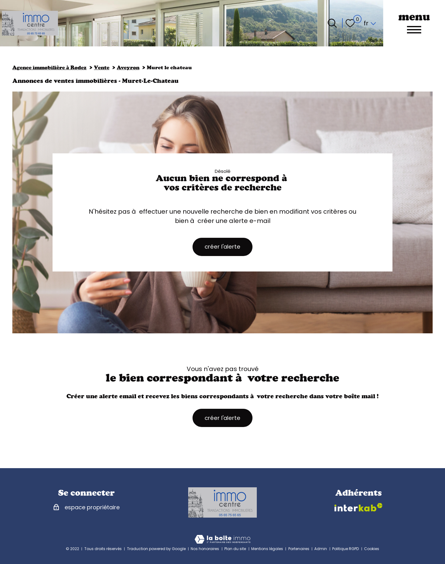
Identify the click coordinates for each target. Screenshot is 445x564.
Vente (101, 67)
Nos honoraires (205, 548)
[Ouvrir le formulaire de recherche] (332, 23)
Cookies (371, 548)
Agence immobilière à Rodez (49, 67)
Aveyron (128, 67)
